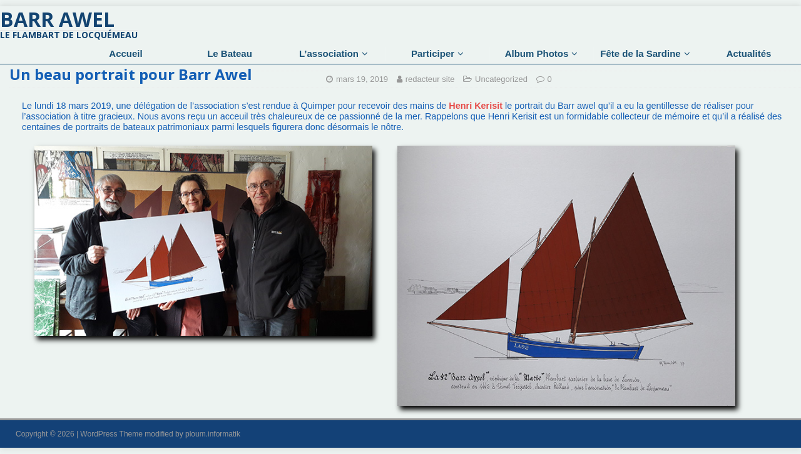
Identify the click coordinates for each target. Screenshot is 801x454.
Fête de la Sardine (640, 53)
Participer (432, 53)
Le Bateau (229, 53)
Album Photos (537, 53)
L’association (329, 53)
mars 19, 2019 (362, 79)
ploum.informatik (212, 434)
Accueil (125, 53)
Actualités (749, 53)
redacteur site (430, 79)
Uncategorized (501, 79)
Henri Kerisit (476, 106)
